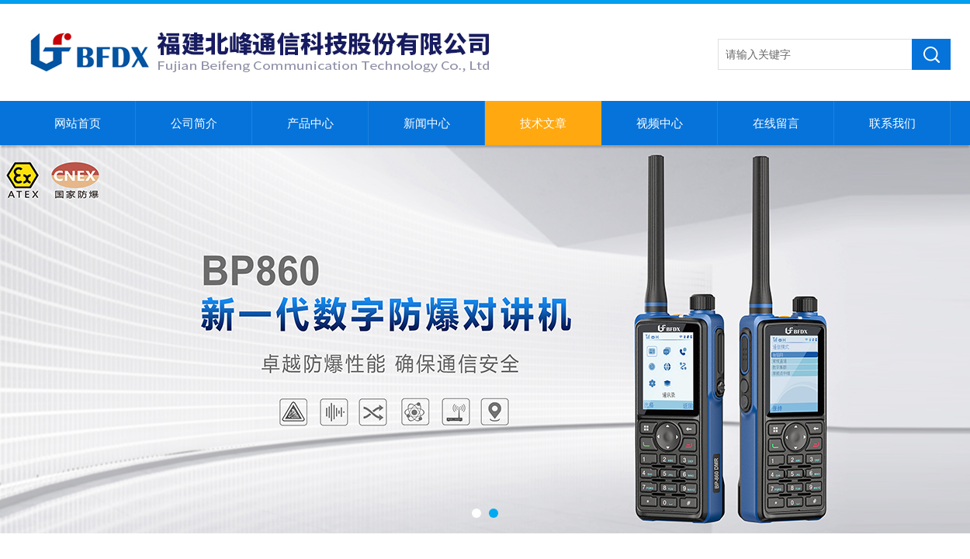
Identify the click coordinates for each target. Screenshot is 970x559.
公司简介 (194, 123)
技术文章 (543, 123)
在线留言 (776, 123)
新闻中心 (427, 123)
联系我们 (892, 123)
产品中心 (310, 123)
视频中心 (659, 123)
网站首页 (77, 123)
